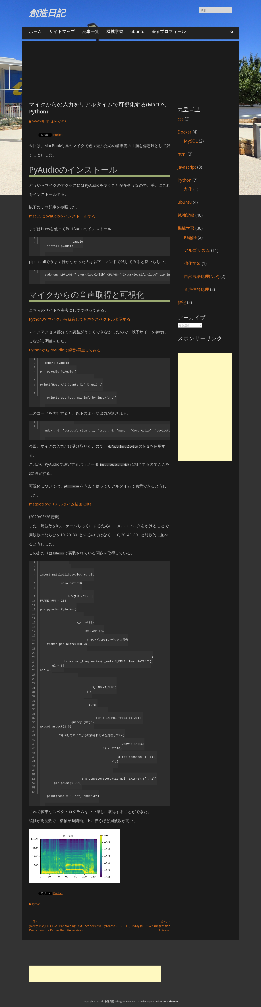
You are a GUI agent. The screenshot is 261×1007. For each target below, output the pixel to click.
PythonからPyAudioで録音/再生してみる (65, 349)
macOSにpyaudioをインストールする (62, 216)
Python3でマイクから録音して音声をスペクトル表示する (79, 319)
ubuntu (137, 31)
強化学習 (192, 263)
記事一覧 (90, 31)
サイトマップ (62, 31)
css (181, 119)
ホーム (35, 31)
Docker (184, 132)
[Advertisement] (130, 66)
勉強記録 (186, 215)
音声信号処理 (196, 289)
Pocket (58, 135)
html (182, 154)
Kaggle (190, 237)
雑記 (182, 302)
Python (36, 904)
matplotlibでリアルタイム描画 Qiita (60, 504)
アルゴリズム (197, 250)
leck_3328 (60, 121)
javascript (187, 167)
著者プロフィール (169, 31)
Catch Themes (169, 1001)
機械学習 (114, 31)
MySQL (191, 141)
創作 (188, 189)
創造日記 (47, 13)
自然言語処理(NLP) (201, 276)
